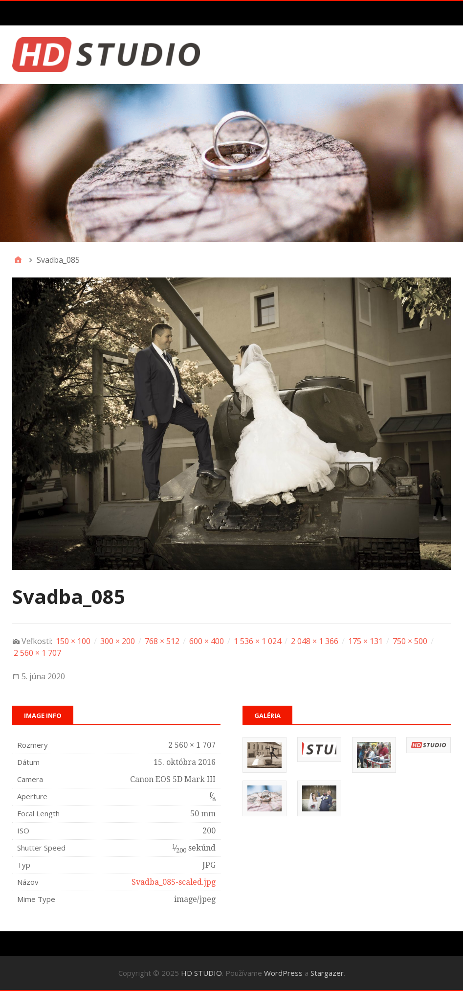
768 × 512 (162, 641)
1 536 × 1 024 (257, 641)
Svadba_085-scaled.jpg (174, 882)
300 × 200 (117, 641)
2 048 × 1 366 (314, 641)
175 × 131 (365, 641)
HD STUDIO (201, 973)
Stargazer (327, 973)
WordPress (283, 973)
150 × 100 (73, 641)
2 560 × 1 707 (37, 652)
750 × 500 (410, 641)
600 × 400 (206, 641)
